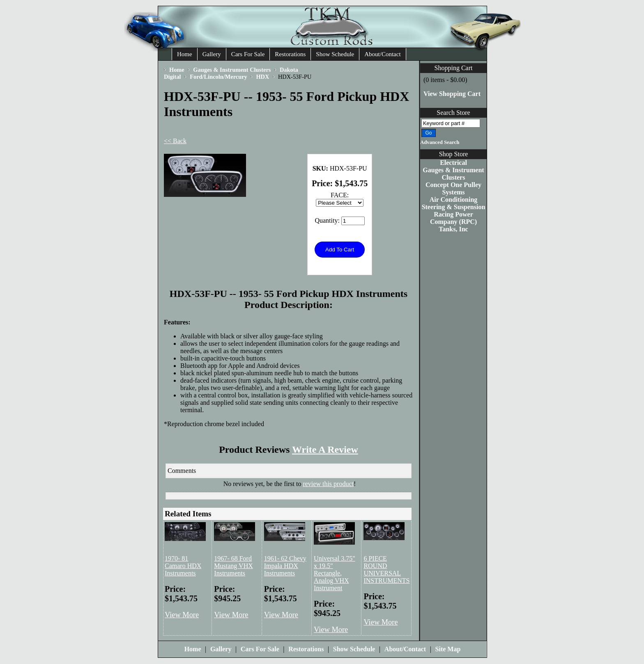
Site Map (448, 649)
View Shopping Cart (452, 93)
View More (182, 615)
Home (184, 54)
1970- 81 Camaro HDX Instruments (183, 566)
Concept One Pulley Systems (453, 188)
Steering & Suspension (453, 206)
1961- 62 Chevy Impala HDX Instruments (285, 566)
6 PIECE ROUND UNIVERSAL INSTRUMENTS (386, 569)
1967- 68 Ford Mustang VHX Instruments (233, 566)
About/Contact (382, 54)
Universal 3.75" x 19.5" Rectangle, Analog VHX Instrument (334, 573)
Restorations (290, 54)
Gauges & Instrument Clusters (453, 174)
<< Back (175, 140)
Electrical (453, 162)
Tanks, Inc (453, 229)
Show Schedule (335, 54)
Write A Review (325, 449)
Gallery (211, 54)
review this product (328, 483)
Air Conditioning (454, 199)
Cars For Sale (248, 54)
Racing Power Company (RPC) (453, 218)
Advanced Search (439, 142)
